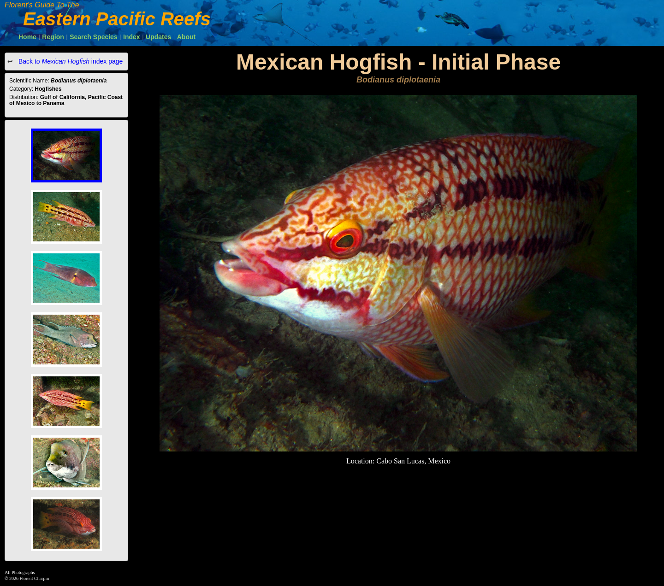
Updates (158, 37)
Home (27, 37)
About (186, 37)
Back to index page (70, 61)
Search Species (94, 37)
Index (131, 37)
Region (53, 37)
